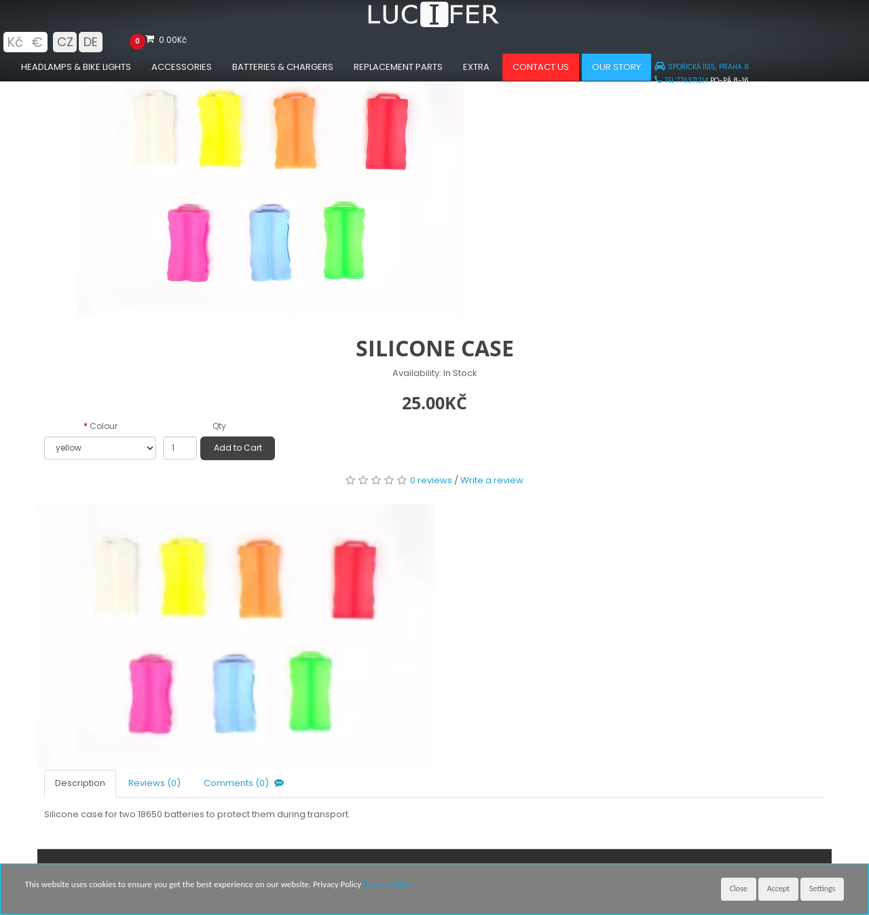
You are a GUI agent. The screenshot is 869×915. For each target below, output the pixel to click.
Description (80, 783)
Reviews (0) (154, 783)
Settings (822, 888)
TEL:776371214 (681, 80)
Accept (778, 888)
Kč (15, 42)
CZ (65, 41)
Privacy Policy (387, 884)
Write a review (491, 480)
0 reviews (431, 480)
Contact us (541, 66)
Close (738, 888)
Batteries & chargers (282, 66)
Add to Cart (238, 447)
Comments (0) (245, 783)
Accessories (181, 66)
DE (91, 41)
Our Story (616, 66)
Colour (103, 426)
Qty (219, 426)
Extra (476, 66)
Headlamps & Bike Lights (76, 66)
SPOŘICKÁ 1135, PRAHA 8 (701, 67)
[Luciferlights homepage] (434, 24)
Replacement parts (398, 66)
